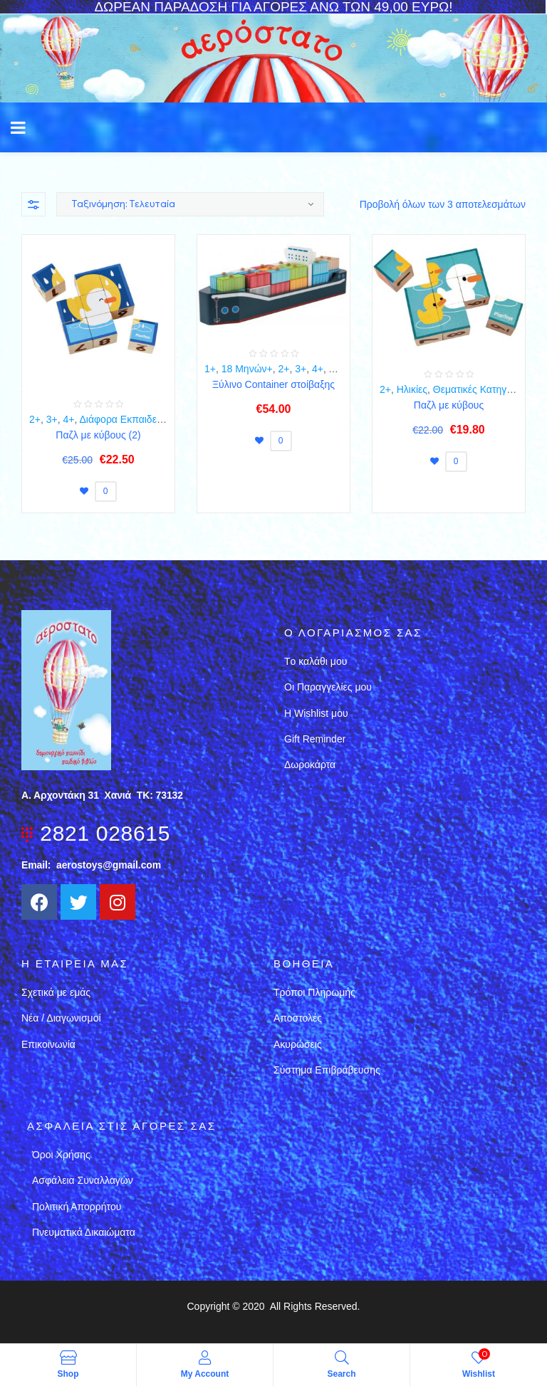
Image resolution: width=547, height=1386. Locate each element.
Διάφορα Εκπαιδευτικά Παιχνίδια (150, 419)
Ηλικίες (412, 389)
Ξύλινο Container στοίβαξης (273, 384)
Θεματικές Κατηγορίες (481, 389)
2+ (35, 419)
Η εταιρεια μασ (74, 963)
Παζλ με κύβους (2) (98, 435)
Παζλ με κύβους (449, 405)
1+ (210, 368)
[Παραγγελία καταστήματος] (190, 204)
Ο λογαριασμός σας (353, 632)
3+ (52, 419)
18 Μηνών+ (247, 368)
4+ (69, 419)
